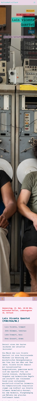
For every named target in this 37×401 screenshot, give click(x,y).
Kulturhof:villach (9, 2)
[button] (34, 2)
